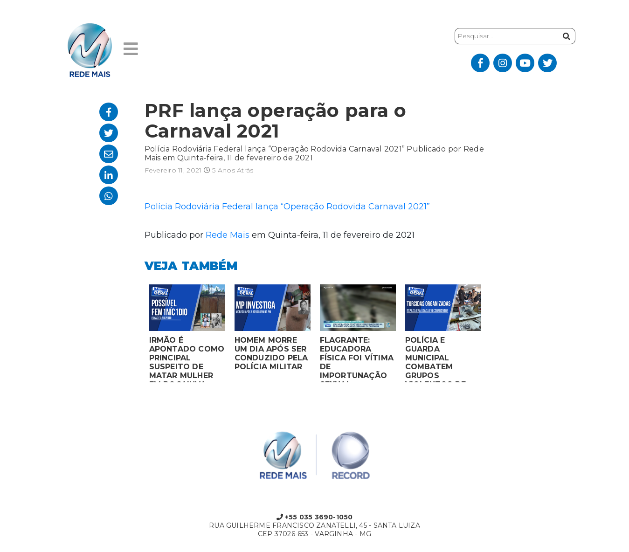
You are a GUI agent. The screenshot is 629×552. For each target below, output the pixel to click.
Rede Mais (227, 235)
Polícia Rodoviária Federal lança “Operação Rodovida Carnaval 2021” (287, 206)
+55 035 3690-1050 (314, 517)
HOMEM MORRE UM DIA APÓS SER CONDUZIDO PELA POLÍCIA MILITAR (271, 353)
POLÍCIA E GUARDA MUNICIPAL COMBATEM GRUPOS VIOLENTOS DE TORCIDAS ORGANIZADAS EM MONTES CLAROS (442, 359)
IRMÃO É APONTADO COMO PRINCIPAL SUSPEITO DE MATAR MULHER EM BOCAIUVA (187, 359)
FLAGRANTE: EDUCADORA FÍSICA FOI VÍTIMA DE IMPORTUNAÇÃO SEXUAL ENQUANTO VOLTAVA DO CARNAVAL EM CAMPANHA (357, 359)
